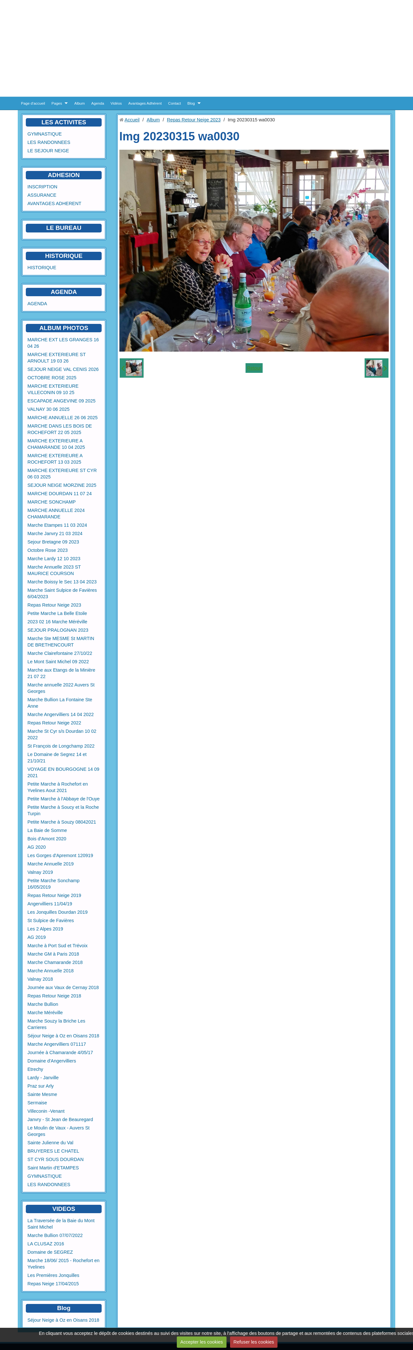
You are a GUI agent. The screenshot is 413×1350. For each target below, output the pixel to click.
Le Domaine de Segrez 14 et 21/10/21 (56, 757)
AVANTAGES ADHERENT (54, 203)
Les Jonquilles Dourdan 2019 (57, 912)
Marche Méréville (45, 1012)
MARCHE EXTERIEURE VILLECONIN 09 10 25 (52, 389)
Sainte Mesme (42, 1094)
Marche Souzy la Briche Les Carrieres (56, 1024)
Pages (57, 103)
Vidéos (116, 103)
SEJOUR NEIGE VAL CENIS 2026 (63, 369)
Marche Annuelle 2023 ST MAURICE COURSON (54, 570)
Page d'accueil (33, 103)
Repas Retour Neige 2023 (54, 605)
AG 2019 (36, 937)
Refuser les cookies (254, 1342)
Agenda (97, 103)
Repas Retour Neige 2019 (54, 895)
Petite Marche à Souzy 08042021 (61, 822)
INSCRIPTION (42, 186)
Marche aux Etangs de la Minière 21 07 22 (61, 673)
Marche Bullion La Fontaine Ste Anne (59, 703)
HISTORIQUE (64, 255)
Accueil (132, 119)
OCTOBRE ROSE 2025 (51, 377)
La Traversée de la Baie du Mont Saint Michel (61, 1224)
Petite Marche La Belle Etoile (57, 613)
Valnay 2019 (40, 872)
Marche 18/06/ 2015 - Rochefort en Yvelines (63, 1264)
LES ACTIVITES (63, 122)
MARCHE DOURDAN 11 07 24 (59, 493)
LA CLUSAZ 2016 (45, 1243)
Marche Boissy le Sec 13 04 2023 (61, 581)
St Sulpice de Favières (50, 920)
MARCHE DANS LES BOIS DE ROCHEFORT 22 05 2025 (59, 429)
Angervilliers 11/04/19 (49, 903)
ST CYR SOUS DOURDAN (55, 1159)
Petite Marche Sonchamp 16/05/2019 (53, 884)
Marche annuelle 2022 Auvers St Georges (61, 688)
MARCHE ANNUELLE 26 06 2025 (62, 417)
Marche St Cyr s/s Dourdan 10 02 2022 (61, 734)
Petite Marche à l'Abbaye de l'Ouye (63, 798)
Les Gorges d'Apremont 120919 (60, 855)
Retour (254, 368)
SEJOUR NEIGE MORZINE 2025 (61, 485)
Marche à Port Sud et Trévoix (57, 945)
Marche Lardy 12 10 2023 (53, 558)
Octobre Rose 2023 (47, 550)
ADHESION (64, 175)
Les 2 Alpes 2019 (45, 928)
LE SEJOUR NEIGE (48, 150)
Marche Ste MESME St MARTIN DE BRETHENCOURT (60, 641)
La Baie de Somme (47, 830)
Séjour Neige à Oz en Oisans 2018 (63, 1035)
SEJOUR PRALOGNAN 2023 (57, 630)
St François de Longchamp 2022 (61, 746)
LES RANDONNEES (48, 142)
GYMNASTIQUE (44, 134)
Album (79, 103)
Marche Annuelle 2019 (50, 863)
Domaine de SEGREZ (50, 1252)
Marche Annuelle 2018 (50, 970)
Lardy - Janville (43, 1077)
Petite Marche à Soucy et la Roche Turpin (63, 810)
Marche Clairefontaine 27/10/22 (59, 653)
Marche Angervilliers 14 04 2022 (60, 714)
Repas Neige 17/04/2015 (53, 1283)
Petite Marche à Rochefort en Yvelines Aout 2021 (57, 787)
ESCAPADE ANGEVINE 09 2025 (61, 400)
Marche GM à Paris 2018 (53, 954)
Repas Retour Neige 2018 (54, 995)
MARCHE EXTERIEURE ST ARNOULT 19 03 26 (56, 357)
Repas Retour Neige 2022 (54, 722)
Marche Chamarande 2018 (55, 962)
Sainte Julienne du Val (50, 1142)
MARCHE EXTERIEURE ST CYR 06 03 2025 (62, 473)
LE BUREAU (63, 227)
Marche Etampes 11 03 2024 (57, 525)
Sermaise (37, 1102)
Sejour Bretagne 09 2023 (53, 541)
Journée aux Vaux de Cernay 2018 (63, 987)
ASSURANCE (41, 195)
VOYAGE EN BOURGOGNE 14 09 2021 (63, 772)
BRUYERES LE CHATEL (53, 1151)
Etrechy (35, 1069)
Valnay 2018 (40, 979)
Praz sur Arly (40, 1086)
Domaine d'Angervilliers (51, 1060)
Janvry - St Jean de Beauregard (60, 1119)
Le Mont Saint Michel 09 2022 (58, 661)
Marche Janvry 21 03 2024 (54, 533)
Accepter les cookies (201, 1342)
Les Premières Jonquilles (53, 1275)
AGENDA (37, 303)
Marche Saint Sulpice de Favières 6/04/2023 (62, 593)
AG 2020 (36, 847)
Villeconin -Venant (46, 1111)
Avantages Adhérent (145, 103)
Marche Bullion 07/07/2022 (55, 1235)
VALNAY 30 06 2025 (48, 409)
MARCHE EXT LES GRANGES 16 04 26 (63, 343)
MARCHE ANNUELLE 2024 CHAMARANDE (56, 513)
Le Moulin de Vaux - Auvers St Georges (58, 1131)
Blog (191, 103)
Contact (174, 103)
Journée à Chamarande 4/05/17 (60, 1052)
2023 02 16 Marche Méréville (57, 621)
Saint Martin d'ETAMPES (53, 1167)
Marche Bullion (42, 1004)
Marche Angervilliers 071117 (56, 1044)
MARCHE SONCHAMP (51, 502)
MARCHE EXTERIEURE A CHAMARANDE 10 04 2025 (56, 444)
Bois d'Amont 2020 (46, 838)
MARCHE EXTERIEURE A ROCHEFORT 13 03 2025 (54, 459)
